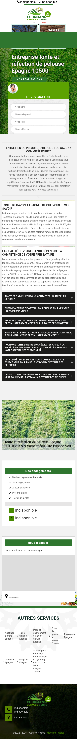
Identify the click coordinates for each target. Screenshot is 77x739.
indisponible (26, 2)
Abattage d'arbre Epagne (8, 636)
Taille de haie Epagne (22, 636)
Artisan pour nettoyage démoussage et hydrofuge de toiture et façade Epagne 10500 (38, 661)
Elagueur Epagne (22, 661)
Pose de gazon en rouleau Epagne (53, 636)
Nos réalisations (29, 79)
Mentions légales (55, 732)
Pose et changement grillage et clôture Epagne (38, 636)
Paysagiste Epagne (68, 636)
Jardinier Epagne (8, 661)
